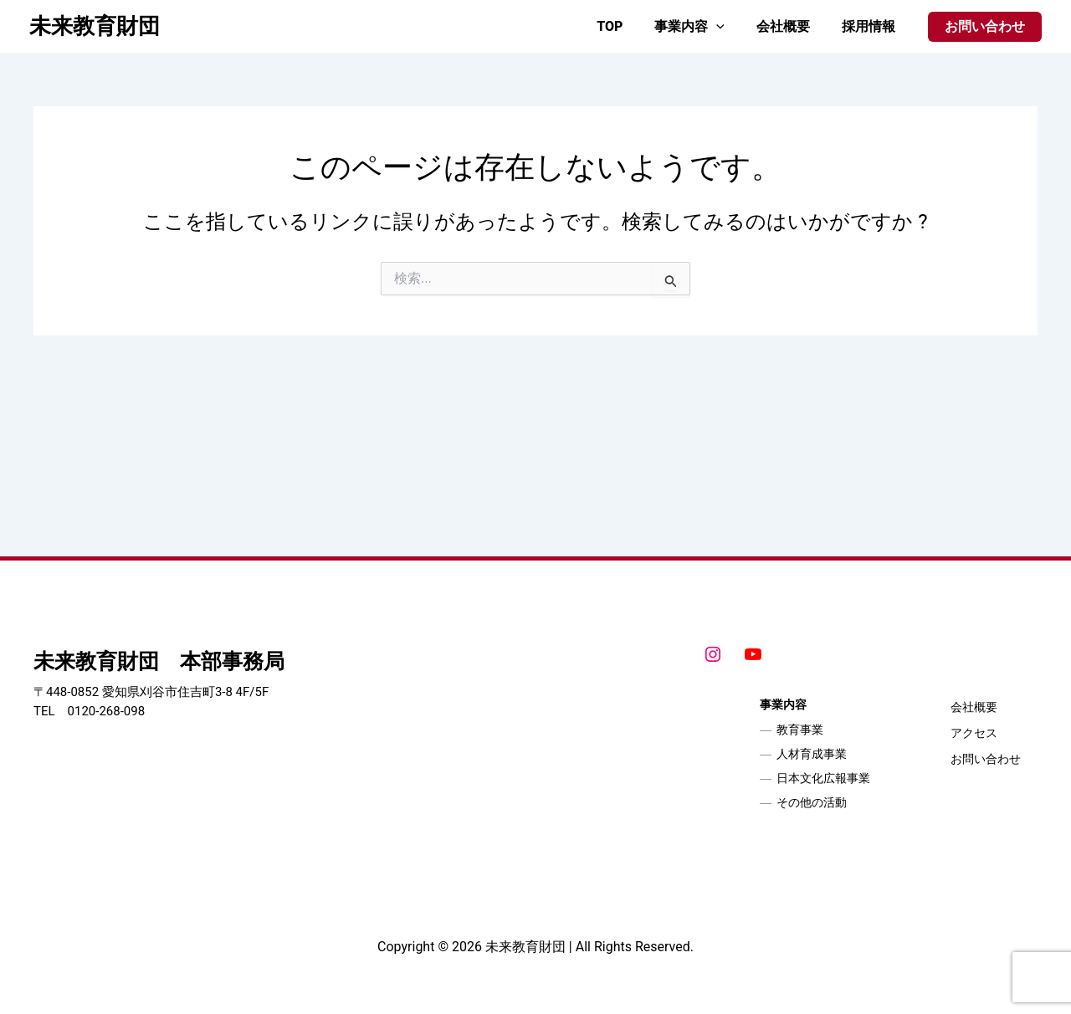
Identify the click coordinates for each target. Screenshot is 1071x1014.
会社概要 (790, 26)
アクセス (974, 733)
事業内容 (702, 26)
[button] (985, 27)
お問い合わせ (986, 759)
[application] (728, 26)
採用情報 (871, 26)
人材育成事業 (811, 753)
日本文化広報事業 (823, 778)
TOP (627, 26)
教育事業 (799, 729)
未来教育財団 (94, 25)
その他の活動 (811, 802)
